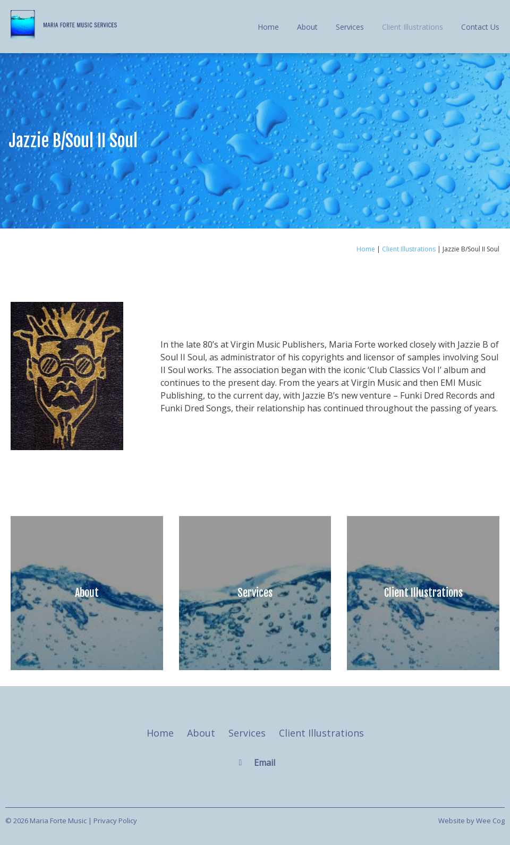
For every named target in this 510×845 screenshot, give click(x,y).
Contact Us (480, 27)
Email (264, 762)
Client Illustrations (412, 27)
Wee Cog (490, 820)
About (307, 27)
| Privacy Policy (112, 820)
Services (350, 27)
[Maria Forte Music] (64, 37)
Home (268, 27)
